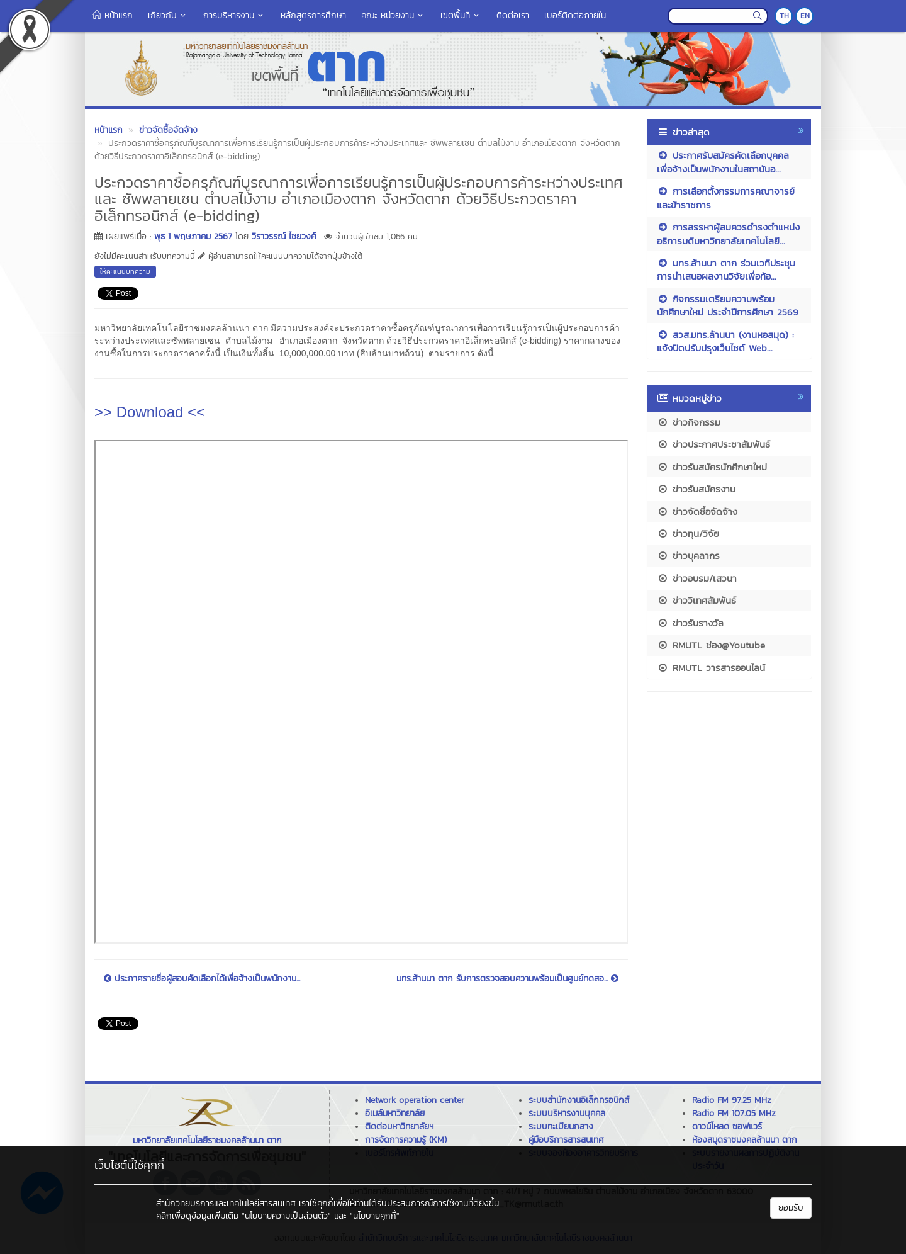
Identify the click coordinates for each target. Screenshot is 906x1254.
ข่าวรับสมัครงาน (696, 489)
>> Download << (149, 412)
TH (784, 15)
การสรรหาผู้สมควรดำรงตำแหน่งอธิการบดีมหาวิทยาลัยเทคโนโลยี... (728, 233)
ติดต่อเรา (512, 15)
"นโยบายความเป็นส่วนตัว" (286, 1216)
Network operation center (414, 1100)
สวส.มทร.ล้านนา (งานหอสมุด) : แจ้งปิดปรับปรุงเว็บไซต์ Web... (725, 341)
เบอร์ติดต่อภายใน (575, 15)
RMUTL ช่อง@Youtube (711, 645)
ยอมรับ (790, 1207)
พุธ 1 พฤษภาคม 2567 (193, 236)
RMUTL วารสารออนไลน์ (711, 667)
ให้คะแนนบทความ (125, 271)
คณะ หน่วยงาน (393, 15)
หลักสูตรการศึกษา (313, 15)
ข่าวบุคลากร (688, 555)
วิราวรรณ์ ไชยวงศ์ (284, 236)
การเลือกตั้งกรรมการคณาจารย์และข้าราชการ (726, 198)
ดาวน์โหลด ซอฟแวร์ (727, 1126)
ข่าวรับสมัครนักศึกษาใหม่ (712, 467)
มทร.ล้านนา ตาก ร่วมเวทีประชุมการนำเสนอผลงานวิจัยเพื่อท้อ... (726, 269)
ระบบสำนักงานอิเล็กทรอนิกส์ (578, 1100)
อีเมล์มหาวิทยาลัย (395, 1113)
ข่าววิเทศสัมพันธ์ (696, 600)
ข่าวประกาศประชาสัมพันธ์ (713, 444)
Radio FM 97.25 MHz (731, 1100)
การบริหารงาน (234, 15)
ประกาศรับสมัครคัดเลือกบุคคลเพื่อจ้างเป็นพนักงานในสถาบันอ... (723, 162)
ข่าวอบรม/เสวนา (697, 578)
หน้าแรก (112, 15)
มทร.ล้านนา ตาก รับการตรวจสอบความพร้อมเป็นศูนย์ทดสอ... (507, 979)
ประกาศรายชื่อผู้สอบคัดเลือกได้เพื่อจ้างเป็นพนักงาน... (202, 979)
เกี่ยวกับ (168, 15)
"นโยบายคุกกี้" (375, 1216)
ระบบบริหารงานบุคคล (566, 1113)
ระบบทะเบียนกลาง (560, 1126)
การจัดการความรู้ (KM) (406, 1139)
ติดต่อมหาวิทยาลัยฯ (399, 1126)
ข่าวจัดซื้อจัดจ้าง (697, 511)
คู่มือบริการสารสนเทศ (566, 1139)
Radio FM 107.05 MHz (734, 1113)
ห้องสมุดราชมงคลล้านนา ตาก (744, 1139)
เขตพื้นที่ (460, 15)
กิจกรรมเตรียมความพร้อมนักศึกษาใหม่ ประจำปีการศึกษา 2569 (727, 305)
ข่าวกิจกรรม (688, 422)
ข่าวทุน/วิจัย (688, 533)
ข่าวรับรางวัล (690, 623)
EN (805, 15)
